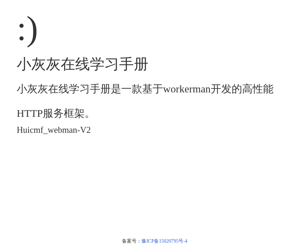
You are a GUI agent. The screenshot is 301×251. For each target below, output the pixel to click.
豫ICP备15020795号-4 (164, 241)
